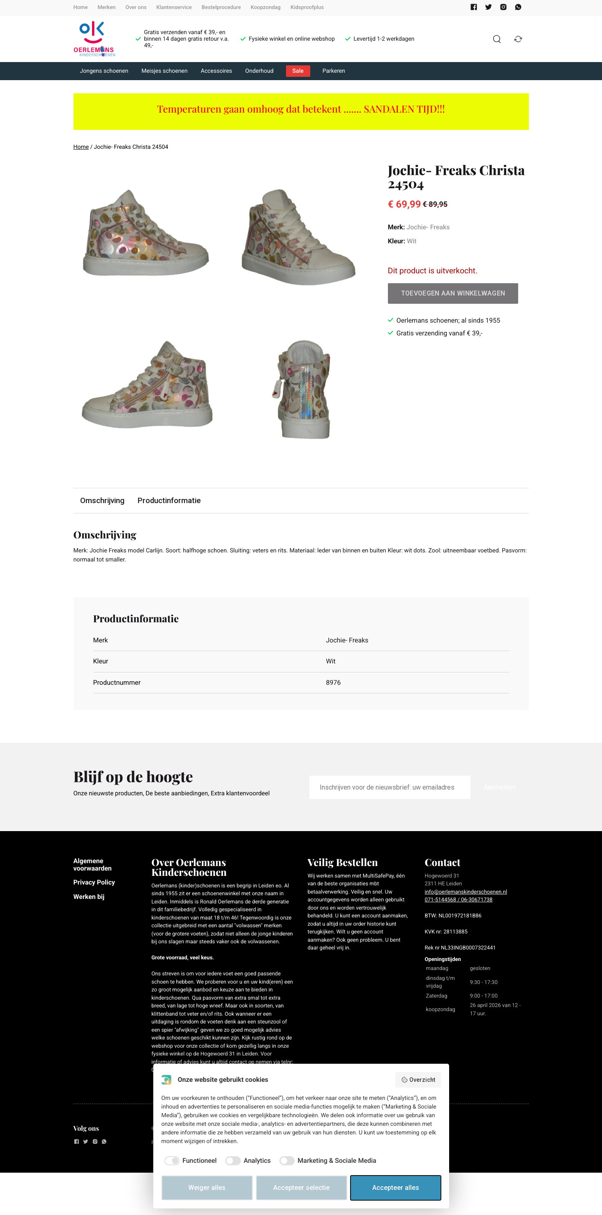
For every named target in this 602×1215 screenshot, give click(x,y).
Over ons (135, 8)
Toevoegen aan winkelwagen (453, 293)
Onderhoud (259, 71)
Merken (106, 8)
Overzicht (418, 1079)
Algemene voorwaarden (93, 866)
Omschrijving (103, 501)
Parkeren (334, 71)
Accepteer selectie (301, 1188)
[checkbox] (189, 1161)
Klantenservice (174, 8)
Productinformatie (171, 501)
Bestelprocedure (221, 8)
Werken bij (89, 899)
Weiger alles (207, 1188)
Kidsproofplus (307, 8)
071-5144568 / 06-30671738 (459, 902)
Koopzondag (266, 8)
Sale (298, 71)
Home (81, 8)
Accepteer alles (395, 1188)
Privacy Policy (94, 885)
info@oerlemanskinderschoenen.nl (466, 894)
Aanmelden (500, 789)
